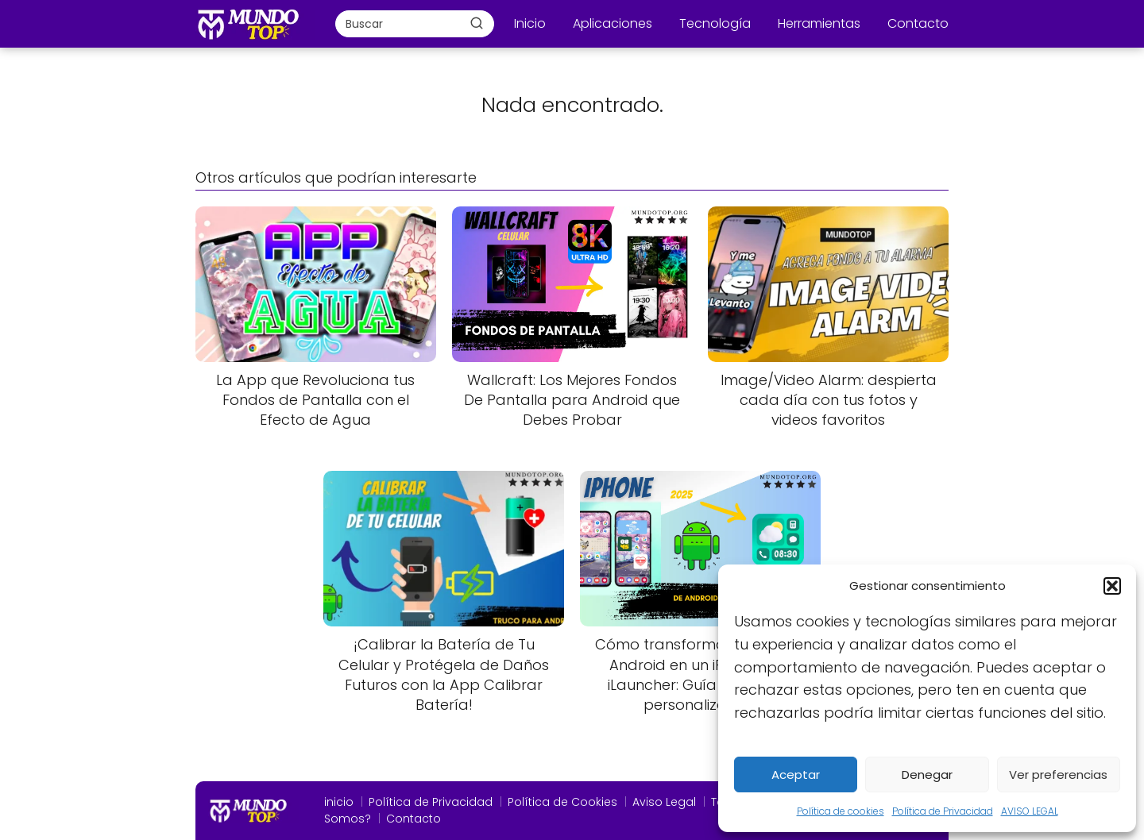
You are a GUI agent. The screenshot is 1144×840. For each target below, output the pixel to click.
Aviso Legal (664, 802)
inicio (339, 802)
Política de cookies (840, 811)
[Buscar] (476, 23)
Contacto (918, 23)
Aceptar (795, 774)
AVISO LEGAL (1029, 811)
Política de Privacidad (942, 811)
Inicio (530, 23)
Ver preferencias (1058, 774)
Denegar (927, 774)
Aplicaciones (612, 23)
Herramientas (819, 23)
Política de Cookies (562, 802)
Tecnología (715, 23)
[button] (1112, 586)
